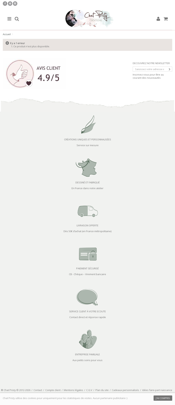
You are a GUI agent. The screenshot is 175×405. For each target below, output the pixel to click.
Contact (38, 390)
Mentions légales (73, 390)
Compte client (53, 390)
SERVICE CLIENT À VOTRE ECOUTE (87, 311)
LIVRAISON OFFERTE (87, 225)
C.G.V (89, 390)
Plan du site (102, 390)
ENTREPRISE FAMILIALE (87, 354)
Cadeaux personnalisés (125, 390)
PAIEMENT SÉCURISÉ (87, 268)
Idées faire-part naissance (157, 390)
